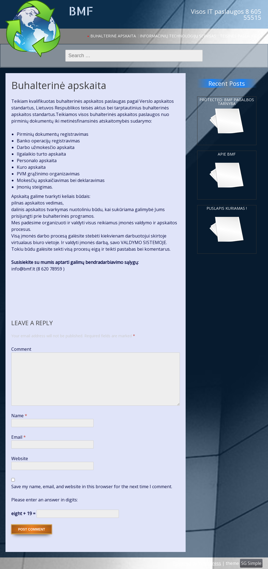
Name (19, 416)
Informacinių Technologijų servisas (178, 35)
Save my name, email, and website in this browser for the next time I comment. (91, 487)
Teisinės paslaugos (240, 35)
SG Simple (251, 563)
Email (18, 437)
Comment (21, 349)
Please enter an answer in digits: (44, 500)
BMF (81, 11)
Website (19, 458)
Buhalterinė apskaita (113, 35)
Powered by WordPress (197, 563)
